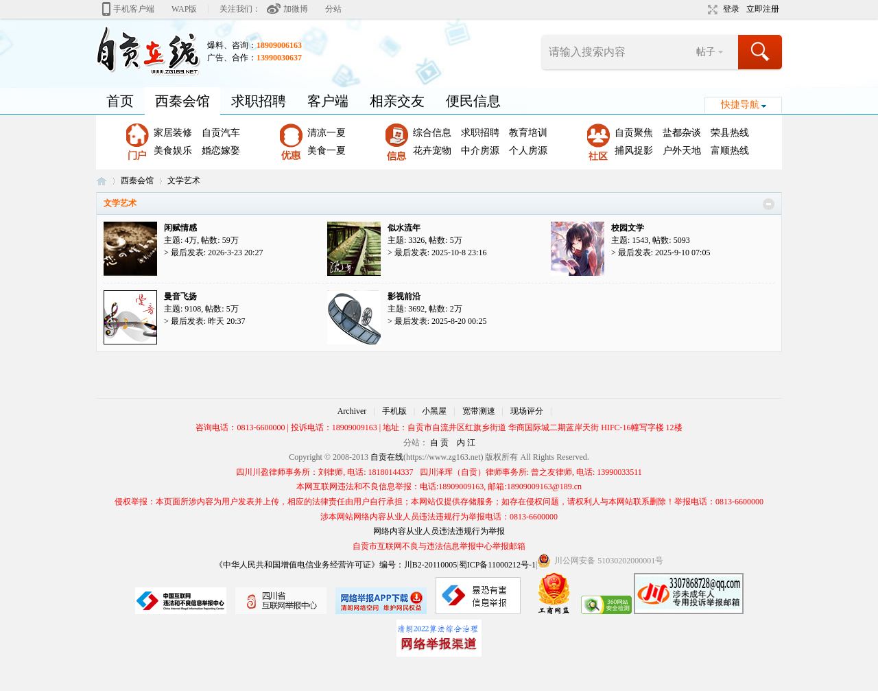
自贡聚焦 (634, 133)
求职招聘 (258, 100)
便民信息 (473, 100)
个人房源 (528, 150)
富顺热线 (730, 150)
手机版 (394, 411)
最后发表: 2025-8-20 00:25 (440, 321)
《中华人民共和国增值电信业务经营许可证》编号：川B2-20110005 (336, 565)
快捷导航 (740, 104)
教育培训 (528, 133)
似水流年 (404, 228)
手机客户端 (133, 9)
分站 (333, 9)
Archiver (352, 411)
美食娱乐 (173, 150)
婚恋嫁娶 (221, 150)
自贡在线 (101, 181)
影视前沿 (404, 296)
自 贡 (439, 442)
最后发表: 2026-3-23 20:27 (217, 252)
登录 (731, 9)
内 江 (466, 442)
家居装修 (173, 133)
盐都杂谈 (682, 133)
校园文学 (627, 228)
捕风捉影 (634, 150)
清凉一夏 (326, 133)
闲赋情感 (180, 228)
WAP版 (184, 9)
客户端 (327, 100)
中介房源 (480, 150)
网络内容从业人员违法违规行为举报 (439, 531)
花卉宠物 (432, 150)
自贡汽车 (221, 133)
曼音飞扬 (180, 296)
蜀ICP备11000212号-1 (497, 565)
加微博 (295, 9)
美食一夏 (326, 150)
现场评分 (526, 411)
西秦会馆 (182, 100)
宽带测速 (478, 411)
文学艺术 (120, 203)
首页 (120, 100)
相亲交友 (397, 100)
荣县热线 (730, 133)
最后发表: (208, 321)
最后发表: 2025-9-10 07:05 (664, 252)
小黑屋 (434, 411)
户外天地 (682, 150)
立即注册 (762, 9)
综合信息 (432, 133)
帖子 (705, 52)
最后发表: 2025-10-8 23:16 (440, 252)
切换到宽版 (711, 9)
